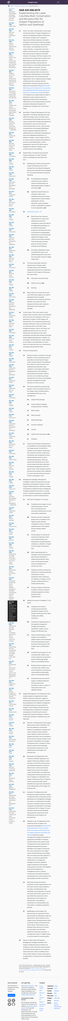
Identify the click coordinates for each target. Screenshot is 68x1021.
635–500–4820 (11, 323)
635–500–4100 (12, 174)
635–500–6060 (11, 545)
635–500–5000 (12, 369)
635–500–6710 (12, 703)
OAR (12, 6)
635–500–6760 (12, 777)
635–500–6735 (12, 739)
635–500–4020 (12, 145)
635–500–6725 (11, 724)
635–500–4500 (12, 239)
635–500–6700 (12, 683)
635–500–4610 (11, 274)
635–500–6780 (12, 815)
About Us (42, 993)
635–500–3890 (12, 45)
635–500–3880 (12, 24)
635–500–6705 (12, 693)
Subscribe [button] (11, 995)
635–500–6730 (11, 731)
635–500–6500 (12, 557)
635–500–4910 (11, 347)
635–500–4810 (12, 315)
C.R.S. (55, 988)
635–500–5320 (11, 474)
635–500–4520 (11, 258)
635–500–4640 (12, 295)
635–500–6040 (11, 531)
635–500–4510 (12, 249)
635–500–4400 (11, 224)
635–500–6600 (12, 632)
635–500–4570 (12, 266)
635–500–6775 (12, 798)
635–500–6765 (12, 787)
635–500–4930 (12, 360)
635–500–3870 (12, 14)
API (40, 995)
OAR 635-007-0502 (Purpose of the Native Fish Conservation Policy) (37, 88)
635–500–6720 (11, 717)
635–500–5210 (12, 435)
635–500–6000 (12, 498)
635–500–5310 (11, 466)
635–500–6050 (11, 538)
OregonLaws (33, 2)
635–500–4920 (11, 354)
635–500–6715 (12, 710)
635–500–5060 (12, 396)
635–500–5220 (12, 444)
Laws (55, 996)
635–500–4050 (12, 154)
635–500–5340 (12, 487)
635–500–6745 (11, 751)
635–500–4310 (12, 194)
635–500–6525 (12, 571)
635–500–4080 (11, 161)
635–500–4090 (11, 168)
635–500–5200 (12, 425)
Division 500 (24, 6)
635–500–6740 (11, 745)
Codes (56, 986)
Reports (41, 1002)
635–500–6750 (11, 758)
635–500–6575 (12, 611)
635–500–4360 (12, 210)
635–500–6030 (12, 524)
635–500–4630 (11, 289)
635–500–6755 (12, 767)
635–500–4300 (12, 183)
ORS (58, 998)
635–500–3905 (12, 92)
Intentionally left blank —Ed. (34, 211)
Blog (40, 990)
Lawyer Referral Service (28, 995)
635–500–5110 (12, 416)
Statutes (56, 991)
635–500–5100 (11, 410)
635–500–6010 (12, 510)
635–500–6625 (12, 651)
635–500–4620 (11, 282)
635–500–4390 (11, 217)
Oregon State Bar (29, 986)
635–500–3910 (12, 108)
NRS (55, 993)
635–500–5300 (12, 458)
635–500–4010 (12, 135)
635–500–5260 (12, 452)
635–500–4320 (12, 202)
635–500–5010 (12, 380)
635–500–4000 (12, 123)
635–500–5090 (11, 403)
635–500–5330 (11, 481)
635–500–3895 (12, 60)
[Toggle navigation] (58, 2)
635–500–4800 (12, 304)
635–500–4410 (12, 230)
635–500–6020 (11, 518)
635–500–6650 (12, 669)
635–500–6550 (12, 588)
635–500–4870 (12, 331)
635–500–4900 (11, 339)
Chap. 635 (17, 6)
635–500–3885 (12, 33)
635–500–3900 (12, 77)
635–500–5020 (12, 388)
